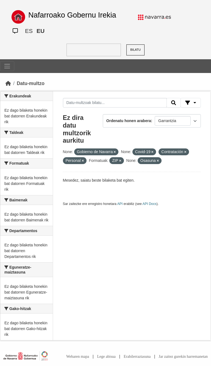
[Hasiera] (8, 83)
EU (41, 31)
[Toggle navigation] (7, 66)
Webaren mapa (77, 356)
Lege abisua (106, 356)
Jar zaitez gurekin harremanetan (183, 356)
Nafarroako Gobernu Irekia (72, 15)
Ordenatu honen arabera (128, 121)
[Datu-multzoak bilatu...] (115, 103)
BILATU (135, 49)
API (120, 204)
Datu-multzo (31, 83)
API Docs (150, 204)
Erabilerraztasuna (137, 356)
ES (29, 31)
